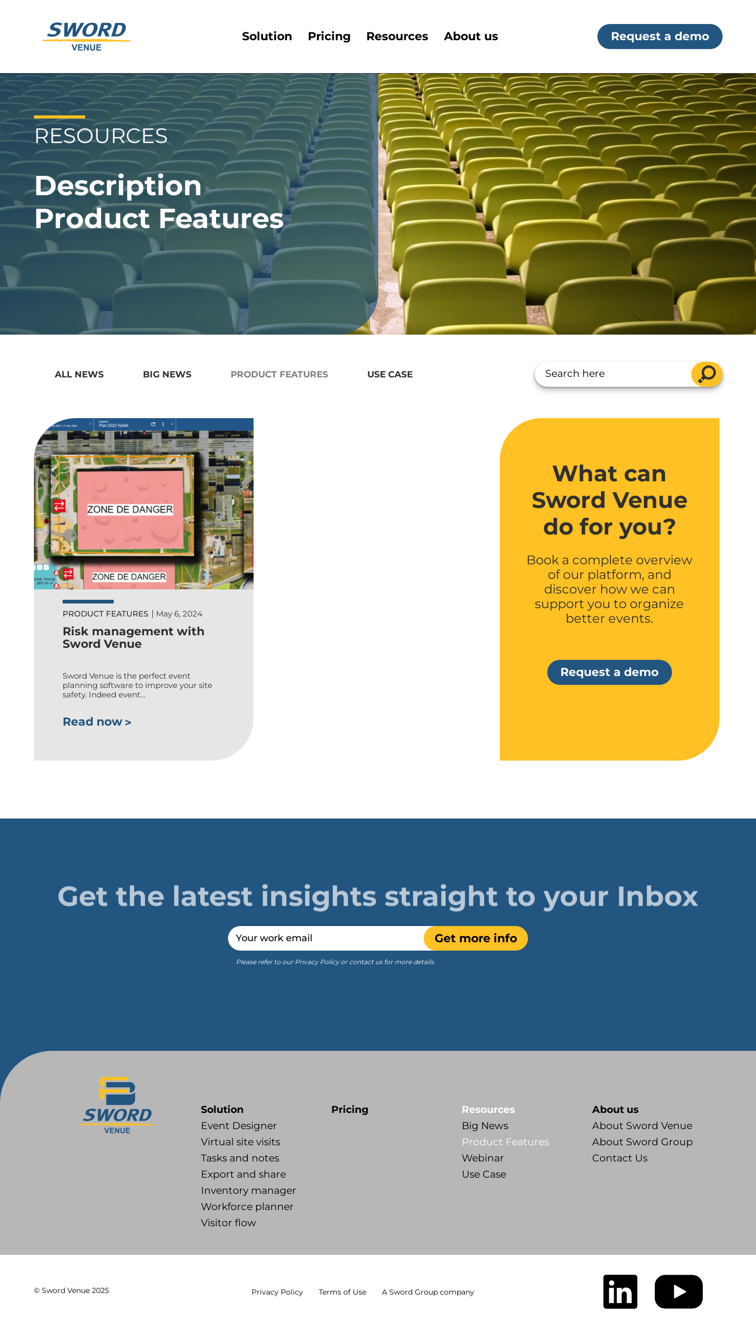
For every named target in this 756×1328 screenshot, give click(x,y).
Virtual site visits (240, 1142)
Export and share (243, 1174)
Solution (222, 1110)
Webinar (483, 1158)
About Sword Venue (642, 1126)
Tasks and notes (240, 1158)
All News (79, 374)
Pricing (349, 1110)
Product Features (279, 374)
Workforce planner (247, 1207)
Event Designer (239, 1126)
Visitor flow (228, 1223)
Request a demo (660, 36)
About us (615, 1110)
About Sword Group (642, 1142)
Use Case (390, 374)
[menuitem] (275, 36)
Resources (488, 1110)
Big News (167, 374)
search (707, 374)
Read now (93, 722)
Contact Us (619, 1158)
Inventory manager (248, 1190)
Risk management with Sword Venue (134, 637)
